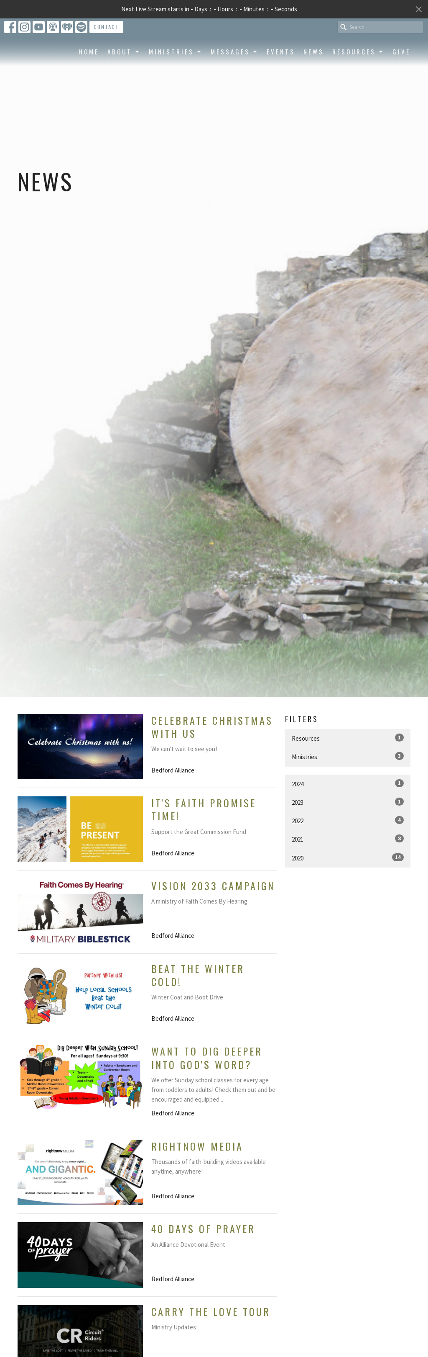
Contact (106, 27)
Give (401, 80)
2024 (348, 783)
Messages (234, 80)
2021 (348, 838)
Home (89, 80)
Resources (358, 80)
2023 (348, 802)
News (313, 80)
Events (281, 80)
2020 (348, 857)
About (123, 80)
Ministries (175, 80)
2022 (348, 820)
